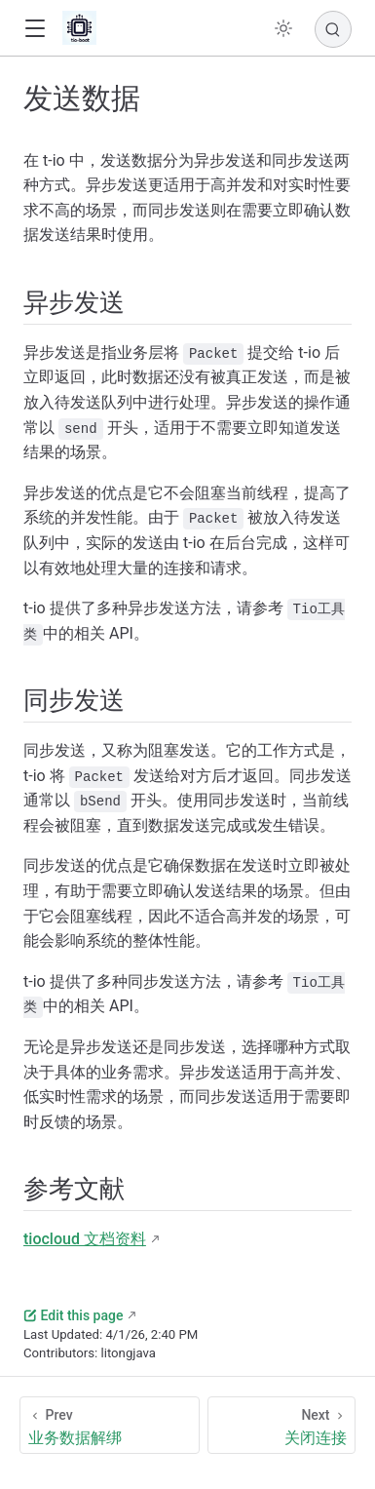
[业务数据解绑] (109, 1425)
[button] (35, 29)
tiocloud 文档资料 (84, 1239)
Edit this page (73, 1315)
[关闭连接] (281, 1425)
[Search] (333, 29)
